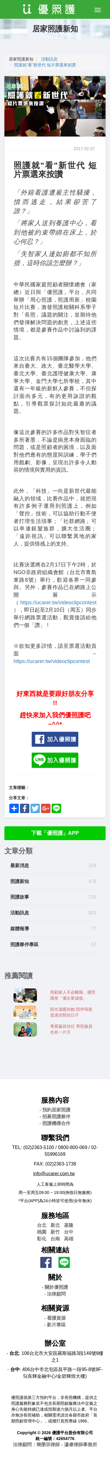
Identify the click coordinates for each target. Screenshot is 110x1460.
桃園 (41, 1231)
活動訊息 (49, 59)
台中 (68, 1231)
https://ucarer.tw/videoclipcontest (58, 602)
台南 (55, 1238)
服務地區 (55, 1216)
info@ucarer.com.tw (54, 1173)
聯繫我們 (55, 1138)
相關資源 (55, 1308)
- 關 (55, 1287)
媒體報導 (19, 928)
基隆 (68, 1225)
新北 (55, 1225)
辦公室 (55, 1343)
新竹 (55, 1231)
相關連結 (55, 1250)
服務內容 (55, 1100)
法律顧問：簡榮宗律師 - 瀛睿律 (55, 1444)
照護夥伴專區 (24, 944)
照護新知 (19, 881)
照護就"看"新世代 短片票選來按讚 (45, 65)
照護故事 (19, 896)
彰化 (41, 1238)
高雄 (68, 1238)
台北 (41, 1225)
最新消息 (19, 865)
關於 (55, 1277)
